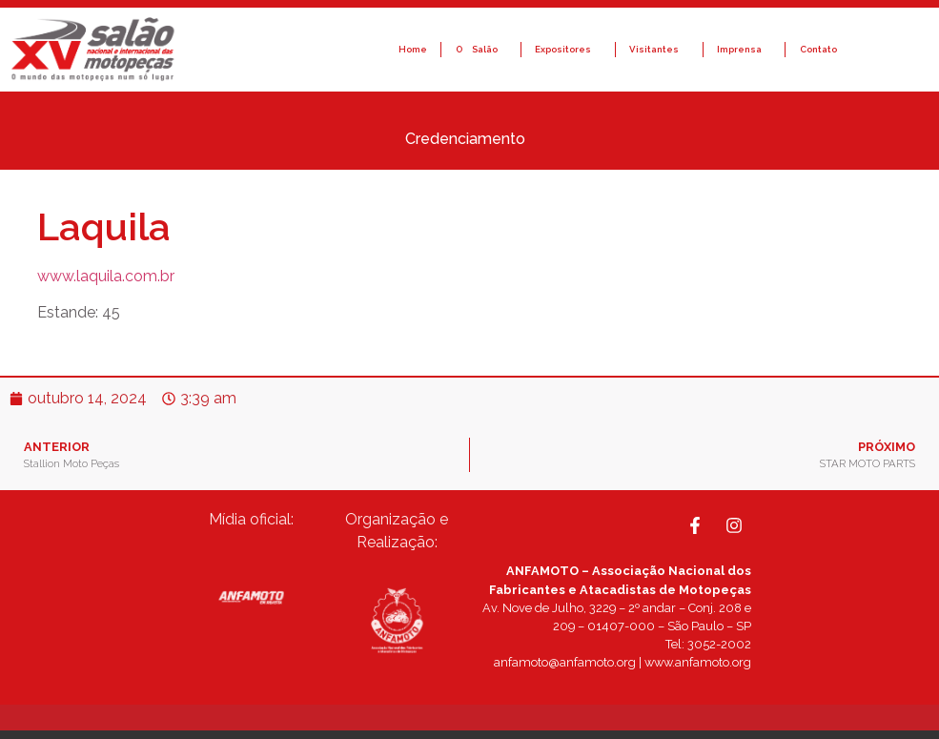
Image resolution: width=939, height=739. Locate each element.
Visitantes (658, 49)
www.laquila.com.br (105, 276)
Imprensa (744, 49)
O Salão (481, 49)
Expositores (568, 49)
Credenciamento (470, 139)
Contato (818, 49)
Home (412, 49)
